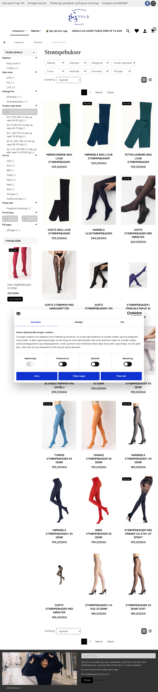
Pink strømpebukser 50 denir (19, 286)
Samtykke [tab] (36, 322)
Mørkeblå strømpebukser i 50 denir (59, 533)
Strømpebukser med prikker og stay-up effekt (138, 533)
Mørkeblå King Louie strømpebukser (99, 156)
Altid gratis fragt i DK (13, 3)
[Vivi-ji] (79, 17)
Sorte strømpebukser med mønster (59, 609)
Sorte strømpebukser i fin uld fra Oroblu (98, 308)
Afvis (37, 376)
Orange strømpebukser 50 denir (99, 458)
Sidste (110, 92)
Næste (98, 92)
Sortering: (50, 79)
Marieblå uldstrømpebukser (98, 231)
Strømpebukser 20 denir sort (138, 607)
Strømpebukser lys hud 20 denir (98, 607)
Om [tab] (122, 322)
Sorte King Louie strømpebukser (59, 231)
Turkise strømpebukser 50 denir (59, 458)
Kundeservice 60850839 (115, 3)
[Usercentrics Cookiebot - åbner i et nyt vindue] (129, 314)
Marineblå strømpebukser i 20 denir (138, 458)
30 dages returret (37, 3)
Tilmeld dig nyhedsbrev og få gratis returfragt (74, 3)
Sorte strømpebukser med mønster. (138, 233)
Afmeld (99, 680)
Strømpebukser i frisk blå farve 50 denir (138, 308)
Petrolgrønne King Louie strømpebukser (138, 158)
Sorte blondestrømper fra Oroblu (59, 383)
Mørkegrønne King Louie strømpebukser (59, 158)
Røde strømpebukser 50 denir (99, 533)
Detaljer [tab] (79, 322)
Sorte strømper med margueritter (59, 306)
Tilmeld (87, 680)
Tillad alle (121, 376)
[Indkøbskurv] (153, 30)
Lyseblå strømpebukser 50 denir (138, 383)
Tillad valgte (79, 376)
